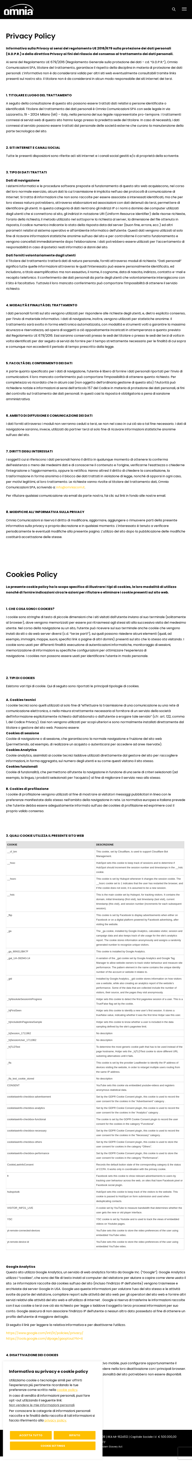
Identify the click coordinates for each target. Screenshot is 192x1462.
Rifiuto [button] (74, 1435)
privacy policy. (55, 1420)
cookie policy (67, 1390)
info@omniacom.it (70, 487)
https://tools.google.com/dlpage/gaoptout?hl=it (44, 1338)
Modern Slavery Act (110, 1446)
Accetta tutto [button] (30, 1435)
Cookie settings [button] (53, 1446)
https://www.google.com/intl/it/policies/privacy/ (44, 1333)
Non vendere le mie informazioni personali (41, 1405)
